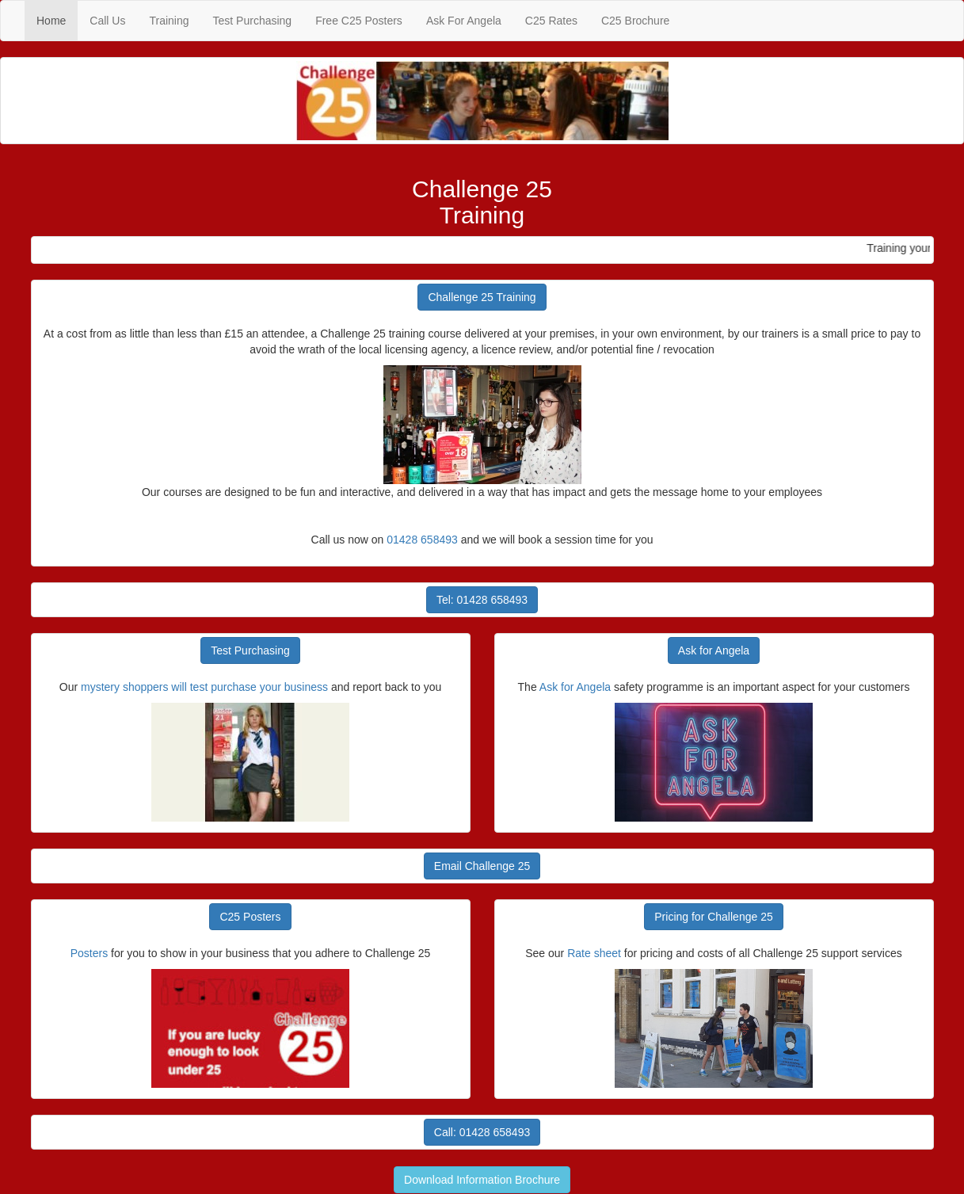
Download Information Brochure (482, 1179)
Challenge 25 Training (481, 297)
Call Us (107, 20)
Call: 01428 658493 (482, 1132)
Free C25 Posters (358, 20)
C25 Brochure (635, 20)
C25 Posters (249, 916)
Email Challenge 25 (482, 866)
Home (57, 19)
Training (169, 20)
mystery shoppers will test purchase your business (204, 687)
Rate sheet (594, 953)
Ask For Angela (463, 20)
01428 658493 (422, 539)
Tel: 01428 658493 (482, 599)
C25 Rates (551, 20)
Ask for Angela (713, 650)
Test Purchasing (252, 20)
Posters (89, 953)
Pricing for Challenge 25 (713, 916)
